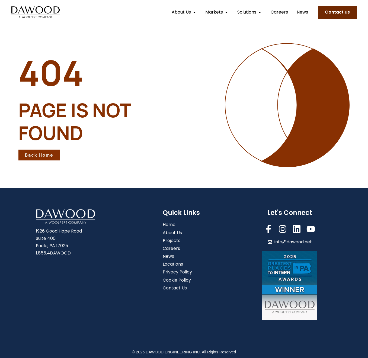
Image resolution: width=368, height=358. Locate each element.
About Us (172, 232)
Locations (173, 264)
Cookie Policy (177, 280)
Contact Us (175, 288)
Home (169, 224)
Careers (171, 248)
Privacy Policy (177, 272)
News (168, 256)
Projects (171, 240)
